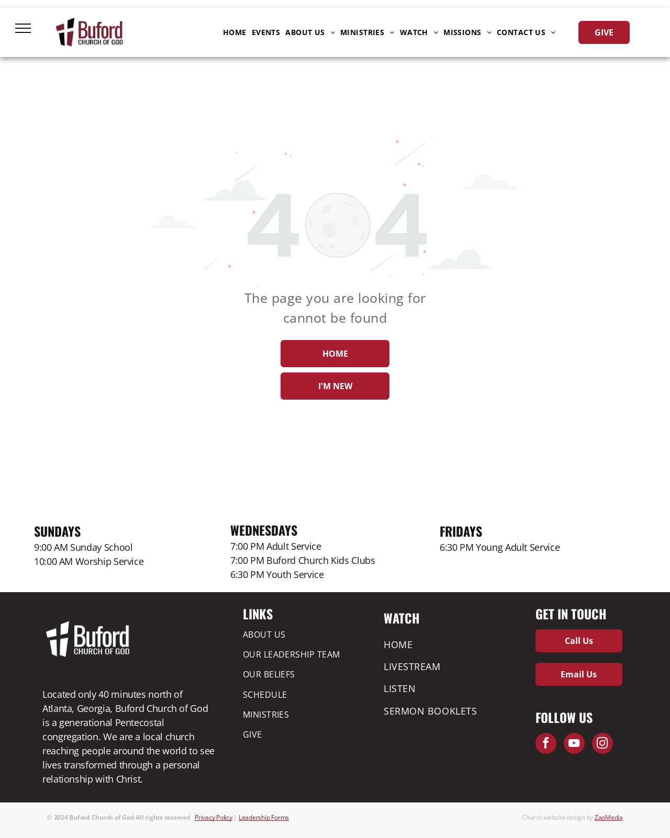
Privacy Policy (213, 817)
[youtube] (574, 744)
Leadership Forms (264, 817)
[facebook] (545, 744)
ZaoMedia (609, 817)
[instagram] (602, 744)
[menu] (23, 28)
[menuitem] (234, 32)
